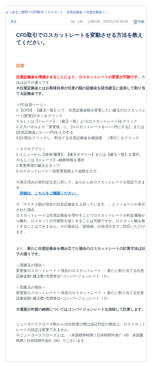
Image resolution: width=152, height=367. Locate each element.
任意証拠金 (94, 12)
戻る (13, 21)
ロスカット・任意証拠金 (65, 12)
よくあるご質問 (17, 12)
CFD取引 (37, 12)
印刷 (141, 21)
